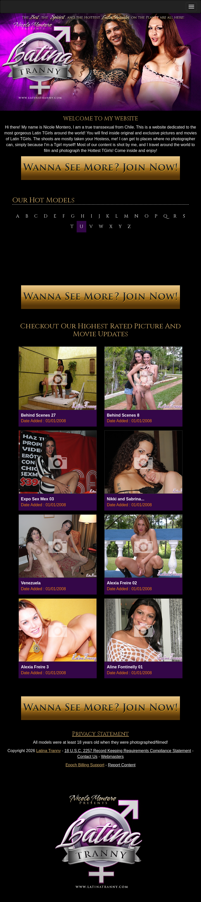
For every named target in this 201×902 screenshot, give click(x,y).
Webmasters (112, 756)
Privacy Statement (100, 734)
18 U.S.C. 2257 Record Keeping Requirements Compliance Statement (127, 751)
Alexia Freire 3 (35, 667)
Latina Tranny (48, 751)
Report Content (122, 765)
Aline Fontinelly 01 (125, 667)
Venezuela (31, 583)
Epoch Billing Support (84, 765)
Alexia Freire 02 (122, 583)
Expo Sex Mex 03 (37, 499)
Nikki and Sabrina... (125, 499)
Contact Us (87, 756)
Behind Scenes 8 (123, 415)
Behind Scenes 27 (38, 415)
